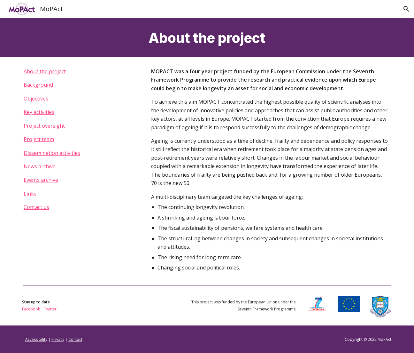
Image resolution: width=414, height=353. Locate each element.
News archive (40, 166)
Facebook (31, 309)
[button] (406, 9)
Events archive (41, 179)
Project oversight (44, 125)
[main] (207, 37)
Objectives (36, 98)
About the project (45, 71)
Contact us (36, 207)
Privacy (57, 339)
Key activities (39, 112)
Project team (39, 139)
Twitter (50, 309)
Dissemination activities (52, 152)
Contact (75, 339)
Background (38, 84)
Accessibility (36, 339)
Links (30, 193)
